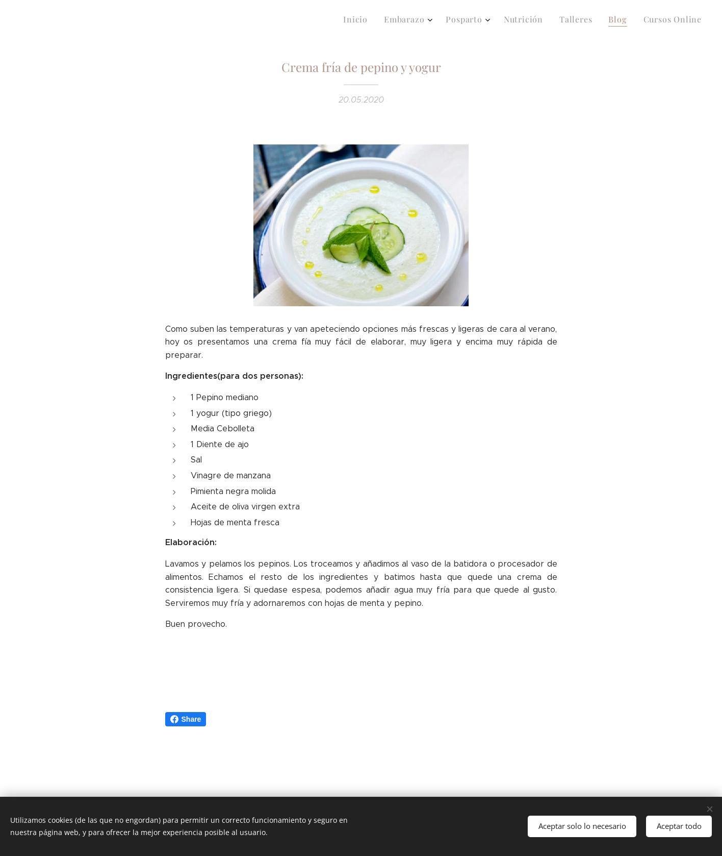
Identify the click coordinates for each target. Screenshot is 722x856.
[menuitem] (596, 21)
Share (185, 719)
